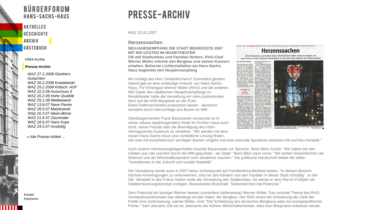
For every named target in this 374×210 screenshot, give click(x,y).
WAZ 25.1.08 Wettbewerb (49, 100)
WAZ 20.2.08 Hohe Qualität (50, 96)
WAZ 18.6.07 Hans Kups (48, 122)
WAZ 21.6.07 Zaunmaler (48, 118)
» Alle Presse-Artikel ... (46, 136)
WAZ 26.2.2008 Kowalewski (51, 82)
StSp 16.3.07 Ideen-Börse (49, 113)
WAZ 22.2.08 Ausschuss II (49, 91)
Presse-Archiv (38, 66)
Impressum (31, 198)
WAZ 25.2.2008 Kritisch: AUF (52, 87)
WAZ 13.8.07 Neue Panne (49, 104)
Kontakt (29, 194)
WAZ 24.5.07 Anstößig (46, 126)
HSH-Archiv (35, 59)
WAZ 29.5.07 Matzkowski (48, 109)
